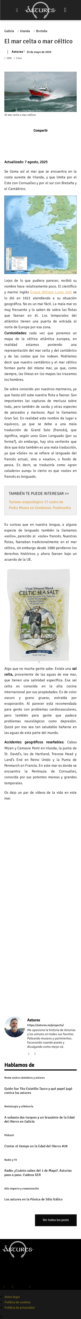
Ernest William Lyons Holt (51, 292)
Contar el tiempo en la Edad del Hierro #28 (35, 1146)
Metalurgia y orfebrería (18, 1106)
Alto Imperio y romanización (21, 1188)
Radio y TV (10, 1160)
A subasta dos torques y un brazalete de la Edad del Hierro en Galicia (39, 1119)
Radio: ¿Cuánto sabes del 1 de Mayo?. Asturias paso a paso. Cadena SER (38, 1172)
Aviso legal (12, 1297)
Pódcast (9, 1135)
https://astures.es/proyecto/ (45, 1025)
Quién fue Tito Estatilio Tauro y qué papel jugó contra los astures (38, 1091)
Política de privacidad (20, 1308)
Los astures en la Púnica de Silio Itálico (33, 1199)
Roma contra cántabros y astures (24, 1078)
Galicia (10, 31)
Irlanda (26, 31)
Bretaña (42, 31)
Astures (17, 52)
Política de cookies (18, 1302)
